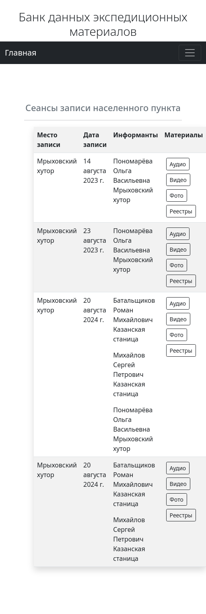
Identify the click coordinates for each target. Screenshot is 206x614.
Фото (176, 195)
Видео (178, 180)
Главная (21, 52)
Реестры (181, 211)
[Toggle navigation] (190, 53)
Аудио (178, 164)
